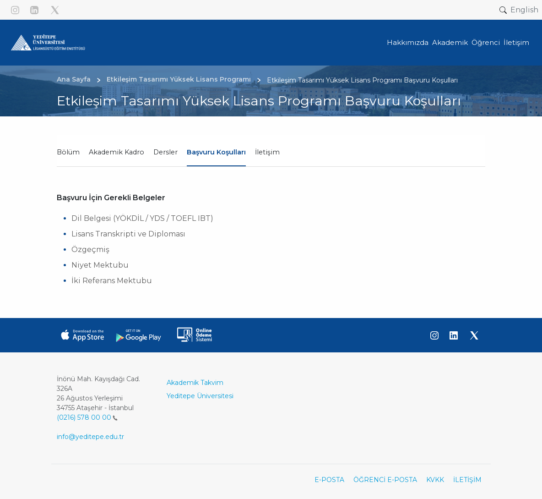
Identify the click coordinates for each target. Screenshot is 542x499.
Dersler (165, 152)
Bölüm (68, 152)
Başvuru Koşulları (216, 152)
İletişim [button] (516, 42)
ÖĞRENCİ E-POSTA (385, 480)
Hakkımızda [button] (407, 42)
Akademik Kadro (116, 152)
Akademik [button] (450, 42)
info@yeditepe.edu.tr (90, 437)
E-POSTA (329, 480)
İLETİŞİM (467, 480)
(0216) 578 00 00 (87, 417)
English (524, 9)
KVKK (435, 480)
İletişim (267, 152)
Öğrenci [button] (486, 42)
